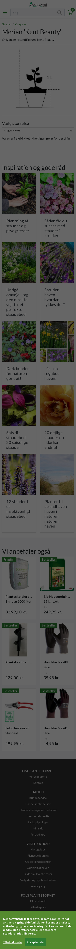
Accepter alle (35, 942)
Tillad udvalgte (12, 942)
